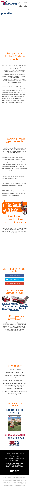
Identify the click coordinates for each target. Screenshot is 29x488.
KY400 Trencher (24, 307)
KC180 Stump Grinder (14, 306)
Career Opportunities (14, 460)
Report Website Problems (18, 458)
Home (2, 9)
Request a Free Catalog (14, 411)
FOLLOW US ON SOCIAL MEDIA (14, 465)
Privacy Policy (14, 455)
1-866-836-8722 (14, 437)
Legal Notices (6, 455)
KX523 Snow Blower (6, 306)
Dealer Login (8, 458)
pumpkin (8, 9)
